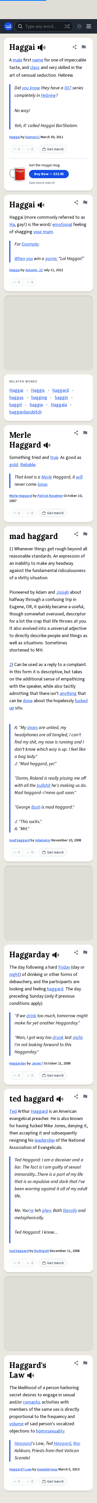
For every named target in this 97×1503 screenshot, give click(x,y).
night (14, 974)
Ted (13, 1111)
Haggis (38, 390)
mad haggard (19, 840)
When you (23, 258)
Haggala (59, 405)
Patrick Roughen (50, 495)
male (17, 60)
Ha (12, 224)
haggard (61, 390)
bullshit (43, 785)
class (35, 67)
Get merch (53, 149)
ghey (46, 1210)
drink (31, 1016)
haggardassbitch (25, 412)
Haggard (39, 1111)
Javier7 (37, 1063)
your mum (43, 232)
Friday (64, 967)
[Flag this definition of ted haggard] (85, 1096)
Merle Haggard (20, 495)
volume (16, 1424)
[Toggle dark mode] (79, 26)
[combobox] (43, 26)
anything (68, 693)
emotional (62, 224)
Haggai (14, 137)
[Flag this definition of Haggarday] (85, 952)
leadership (45, 1140)
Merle (46, 477)
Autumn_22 (34, 270)
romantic (32, 1402)
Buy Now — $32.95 (49, 174)
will (79, 477)
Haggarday (17, 1063)
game (50, 258)
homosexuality (50, 1431)
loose (42, 484)
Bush (35, 807)
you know (31, 88)
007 (67, 88)
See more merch (42, 182)
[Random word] (67, 26)
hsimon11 (32, 137)
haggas (16, 397)
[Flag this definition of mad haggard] (85, 534)
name (37, 60)
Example (30, 244)
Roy (76, 1443)
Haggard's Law (20, 1469)
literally (70, 1210)
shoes (32, 727)
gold (13, 464)
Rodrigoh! (41, 1251)
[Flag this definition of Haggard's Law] (85, 1363)
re (32, 1210)
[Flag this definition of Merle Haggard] (85, 433)
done (28, 701)
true (54, 457)
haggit (15, 405)
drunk (58, 1037)
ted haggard (19, 1251)
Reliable (27, 464)
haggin (61, 397)
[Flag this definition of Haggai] (83, 47)
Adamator (43, 840)
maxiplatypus (47, 1469)
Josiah (62, 592)
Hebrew (48, 95)
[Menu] (89, 26)
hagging (39, 397)
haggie (36, 405)
